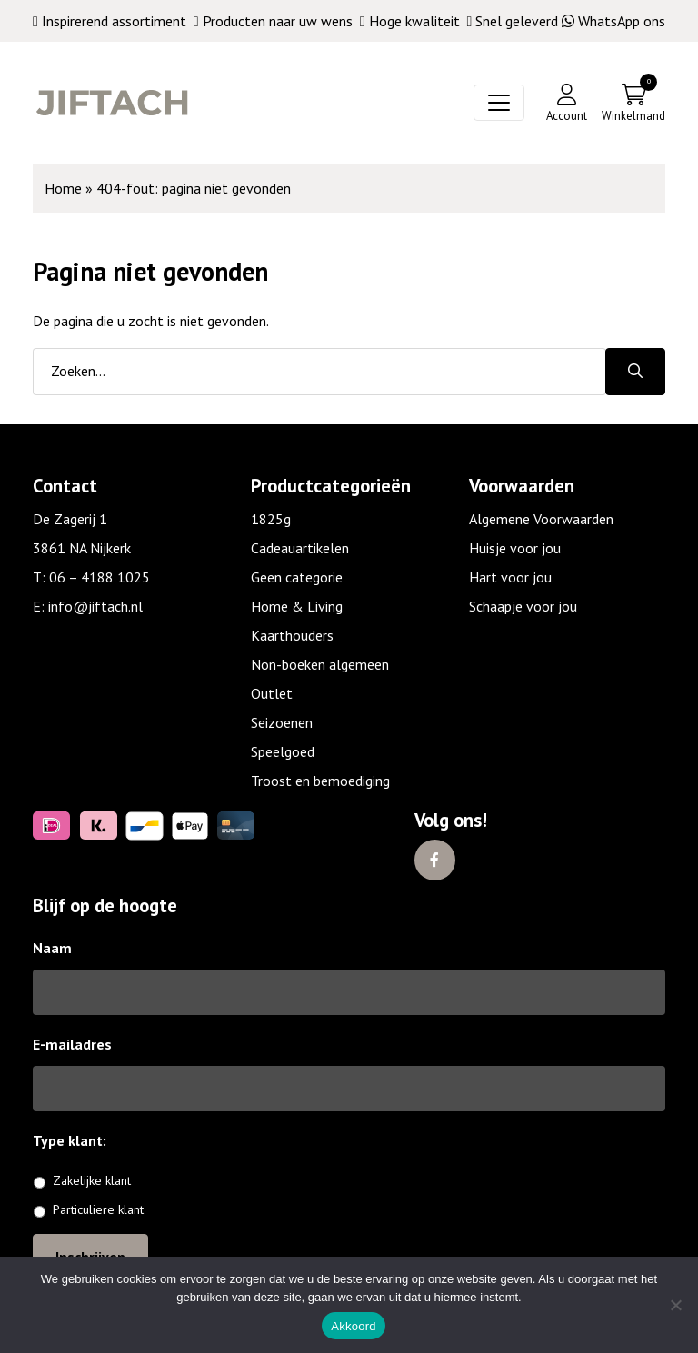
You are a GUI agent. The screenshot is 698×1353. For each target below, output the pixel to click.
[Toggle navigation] (499, 103)
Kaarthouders (292, 635)
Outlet (272, 693)
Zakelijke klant (92, 1180)
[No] (675, 1305)
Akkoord (353, 1326)
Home (63, 188)
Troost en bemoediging (320, 780)
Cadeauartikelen (300, 548)
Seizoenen (282, 722)
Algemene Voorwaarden (541, 519)
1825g (271, 519)
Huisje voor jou (515, 548)
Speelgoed (282, 751)
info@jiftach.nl (95, 606)
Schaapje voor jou (523, 606)
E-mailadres (72, 1044)
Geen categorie (297, 577)
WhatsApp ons (613, 21)
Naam (52, 948)
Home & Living (297, 606)
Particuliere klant (98, 1209)
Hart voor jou (510, 577)
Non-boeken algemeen (320, 664)
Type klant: (76, 1140)
